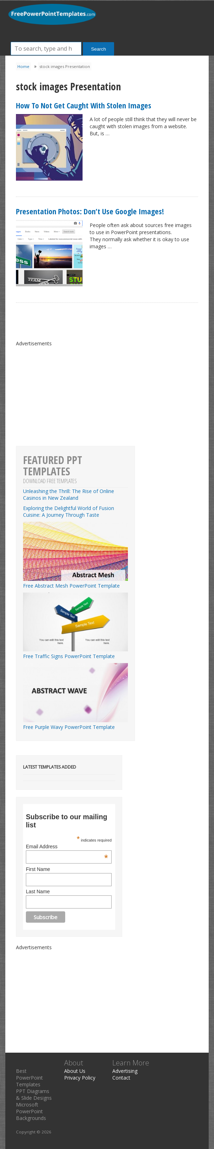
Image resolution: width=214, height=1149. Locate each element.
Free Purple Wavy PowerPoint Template (75, 723)
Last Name (38, 891)
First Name (38, 869)
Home (23, 66)
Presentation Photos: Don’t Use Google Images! (90, 211)
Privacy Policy (79, 1077)
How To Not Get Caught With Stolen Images (83, 105)
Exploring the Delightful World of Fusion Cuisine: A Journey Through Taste (68, 511)
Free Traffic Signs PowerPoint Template (75, 653)
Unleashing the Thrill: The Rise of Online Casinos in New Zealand (68, 494)
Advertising (124, 1071)
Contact (121, 1077)
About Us (74, 1071)
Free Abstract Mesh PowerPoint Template (75, 582)
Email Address (67, 846)
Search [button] (98, 49)
